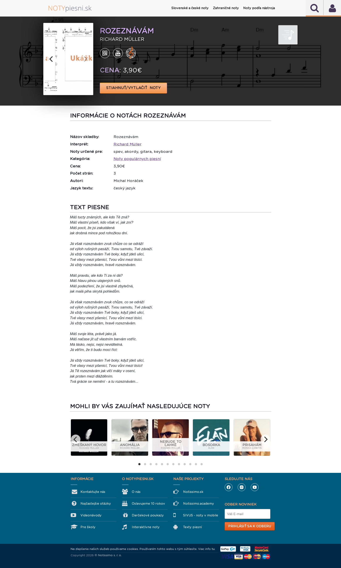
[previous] (51, 59)
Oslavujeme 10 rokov (148, 503)
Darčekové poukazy (148, 515)
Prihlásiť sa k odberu (249, 526)
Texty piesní (192, 527)
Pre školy (87, 527)
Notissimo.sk (193, 492)
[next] (85, 59)
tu (213, 549)
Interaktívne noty (146, 527)
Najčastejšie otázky (95, 503)
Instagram (242, 487)
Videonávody (91, 515)
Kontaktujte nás (92, 492)
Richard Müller (128, 144)
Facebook (228, 487)
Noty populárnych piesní (137, 159)
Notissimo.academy (198, 503)
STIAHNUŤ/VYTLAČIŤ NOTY (133, 88)
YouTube (255, 487)
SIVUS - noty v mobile (200, 515)
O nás (136, 492)
